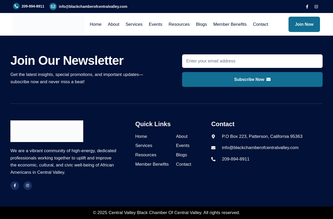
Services (134, 24)
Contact (260, 24)
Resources (179, 24)
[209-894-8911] (16, 6)
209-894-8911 (33, 6)
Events (155, 24)
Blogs (201, 24)
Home (95, 24)
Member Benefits (230, 24)
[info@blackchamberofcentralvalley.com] (53, 6)
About (113, 24)
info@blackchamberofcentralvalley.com (93, 6)
